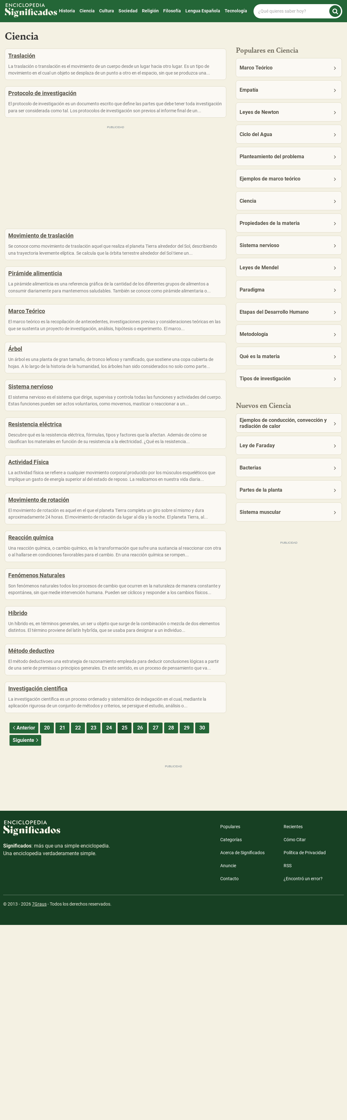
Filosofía (172, 10)
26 (140, 923)
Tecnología (236, 10)
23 (93, 923)
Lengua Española (202, 10)
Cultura (106, 10)
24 (109, 923)
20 (47, 923)
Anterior (23, 923)
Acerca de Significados (242, 1047)
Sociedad (128, 10)
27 (155, 923)
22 (78, 923)
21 (62, 923)
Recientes (293, 1021)
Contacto (229, 1073)
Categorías (231, 1034)
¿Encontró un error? (303, 1073)
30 (202, 923)
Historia (67, 10)
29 (187, 923)
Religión (150, 10)
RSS (288, 1060)
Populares (230, 1021)
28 (171, 923)
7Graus (39, 1099)
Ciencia (87, 10)
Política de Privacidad (305, 1047)
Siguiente (26, 935)
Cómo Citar (295, 1034)
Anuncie (228, 1060)
